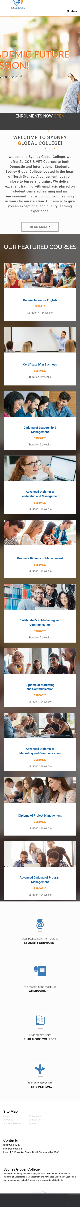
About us (8, 1119)
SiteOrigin (37, 1192)
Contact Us (34, 1119)
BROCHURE (38, 131)
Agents (32, 1123)
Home (6, 1116)
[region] (40, 67)
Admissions (34, 1116)
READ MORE (39, 227)
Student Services (12, 1123)
